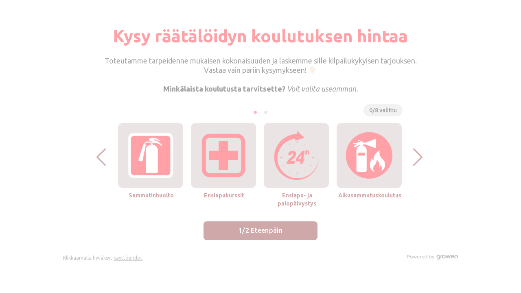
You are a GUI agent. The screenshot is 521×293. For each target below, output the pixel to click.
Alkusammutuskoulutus (369, 195)
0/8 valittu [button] (383, 110)
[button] (101, 157)
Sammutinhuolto (151, 195)
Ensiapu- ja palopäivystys (297, 199)
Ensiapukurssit (224, 195)
